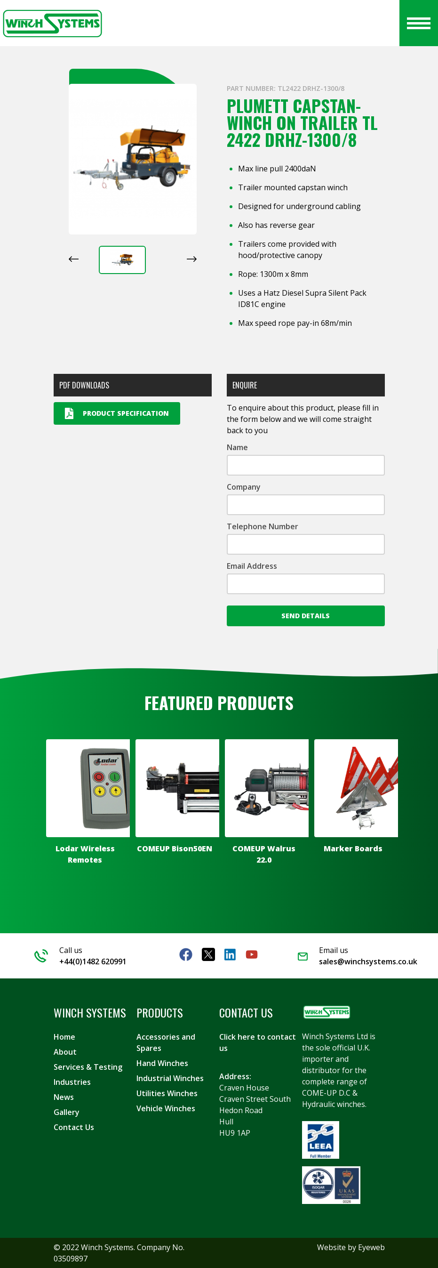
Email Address (252, 566)
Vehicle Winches (165, 1108)
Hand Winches (162, 1063)
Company (244, 487)
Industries (72, 1082)
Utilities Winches (167, 1093)
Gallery (67, 1112)
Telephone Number (262, 526)
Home (64, 1037)
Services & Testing (88, 1067)
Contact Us (74, 1127)
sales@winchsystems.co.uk (368, 961)
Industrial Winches (170, 1078)
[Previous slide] (74, 259)
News (64, 1097)
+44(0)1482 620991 (93, 961)
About (65, 1052)
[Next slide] (192, 259)
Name (237, 447)
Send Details (305, 615)
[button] (122, 260)
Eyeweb (371, 1247)
